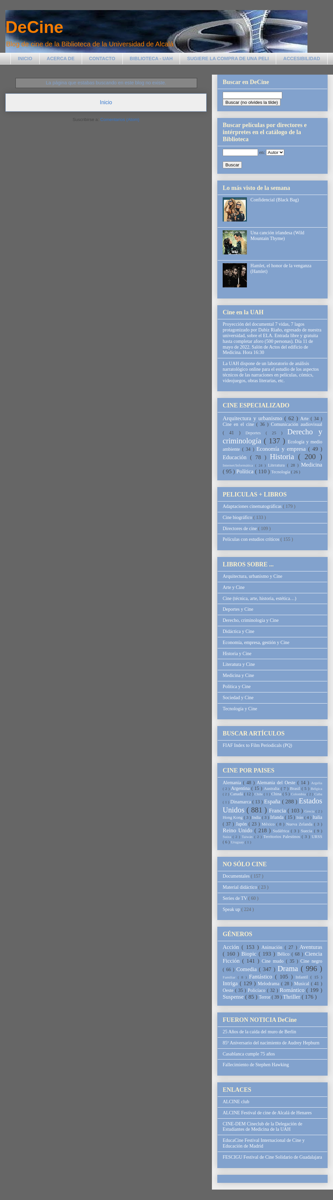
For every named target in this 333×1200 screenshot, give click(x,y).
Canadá (237, 794)
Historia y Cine (237, 653)
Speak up (232, 909)
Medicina (311, 465)
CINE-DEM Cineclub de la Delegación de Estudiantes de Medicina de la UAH (262, 1126)
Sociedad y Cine (238, 697)
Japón (242, 824)
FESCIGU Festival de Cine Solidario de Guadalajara (272, 1157)
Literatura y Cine (239, 664)
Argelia (316, 783)
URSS (317, 836)
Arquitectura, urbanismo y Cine (252, 576)
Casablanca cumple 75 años (249, 1053)
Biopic (250, 954)
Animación (273, 947)
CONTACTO (102, 58)
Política (245, 471)
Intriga (231, 983)
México (269, 824)
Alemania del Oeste (277, 782)
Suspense (234, 997)
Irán (300, 817)
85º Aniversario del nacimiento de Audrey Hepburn (271, 1042)
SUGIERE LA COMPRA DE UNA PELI (228, 58)
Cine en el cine (239, 424)
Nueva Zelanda (300, 824)
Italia (317, 817)
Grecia (310, 811)
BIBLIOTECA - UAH (151, 58)
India (257, 817)
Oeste (229, 990)
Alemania (233, 782)
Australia (272, 788)
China (277, 794)
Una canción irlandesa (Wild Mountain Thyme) (277, 235)
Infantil (302, 977)
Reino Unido (238, 830)
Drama (289, 968)
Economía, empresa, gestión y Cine (256, 642)
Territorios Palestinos (282, 836)
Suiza (228, 837)
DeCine (34, 27)
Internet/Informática (239, 465)
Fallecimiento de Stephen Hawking (256, 1064)
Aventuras (310, 947)
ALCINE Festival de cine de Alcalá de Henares (267, 1112)
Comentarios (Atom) (119, 119)
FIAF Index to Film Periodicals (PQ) (257, 745)
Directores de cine (240, 528)
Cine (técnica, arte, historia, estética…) (259, 598)
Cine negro (311, 961)
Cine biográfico (238, 517)
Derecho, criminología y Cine (251, 620)
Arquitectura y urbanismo (253, 418)
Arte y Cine (234, 587)
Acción (232, 947)
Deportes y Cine (238, 609)
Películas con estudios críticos (252, 539)
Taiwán (248, 837)
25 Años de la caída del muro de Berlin (259, 1031)
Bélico (284, 954)
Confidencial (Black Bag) (275, 199)
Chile (259, 794)
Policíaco (257, 990)
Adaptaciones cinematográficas (253, 506)
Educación (236, 457)
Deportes (256, 433)
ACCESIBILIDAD (301, 58)
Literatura (277, 465)
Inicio (106, 102)
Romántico (293, 990)
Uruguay (238, 842)
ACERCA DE (61, 58)
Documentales (237, 876)
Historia (284, 456)
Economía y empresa (282, 449)
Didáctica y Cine (238, 631)
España (273, 801)
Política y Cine (237, 686)
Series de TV (235, 898)
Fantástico (262, 976)
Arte (305, 418)
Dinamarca (241, 801)
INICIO (25, 58)
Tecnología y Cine (240, 708)
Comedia (247, 969)
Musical (302, 983)
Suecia (307, 831)
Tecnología (281, 472)
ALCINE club (236, 1101)
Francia (278, 810)
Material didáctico (240, 887)
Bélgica (316, 789)
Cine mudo (274, 961)
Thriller (292, 997)
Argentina (241, 788)
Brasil (295, 788)
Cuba (318, 794)
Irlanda (277, 817)
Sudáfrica (282, 831)
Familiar (230, 977)
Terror (265, 997)
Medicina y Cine (238, 675)
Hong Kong (233, 817)
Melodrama (269, 983)
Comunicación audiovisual (296, 424)
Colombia (299, 794)
